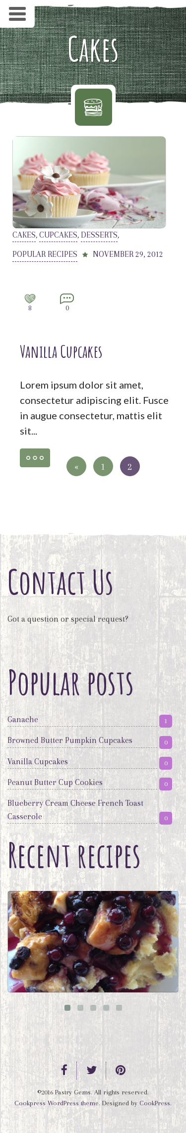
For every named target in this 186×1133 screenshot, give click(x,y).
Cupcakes (58, 235)
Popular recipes (44, 254)
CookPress (154, 1103)
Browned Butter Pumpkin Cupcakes (69, 740)
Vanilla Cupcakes (61, 351)
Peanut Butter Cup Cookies (55, 782)
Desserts (99, 235)
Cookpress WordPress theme (56, 1103)
